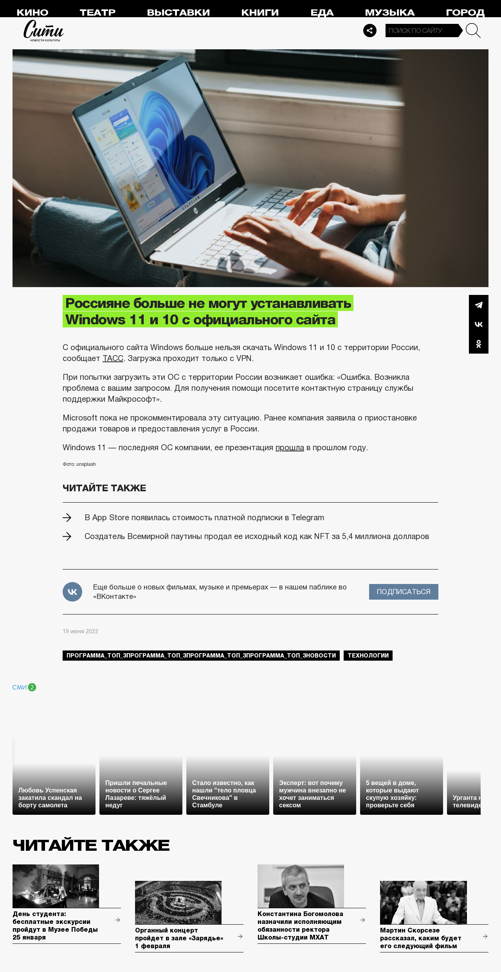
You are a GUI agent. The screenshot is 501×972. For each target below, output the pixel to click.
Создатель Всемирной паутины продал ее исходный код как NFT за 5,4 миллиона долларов (257, 536)
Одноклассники (478, 344)
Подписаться (404, 592)
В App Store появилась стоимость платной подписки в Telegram (204, 517)
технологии (368, 655)
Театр (97, 13)
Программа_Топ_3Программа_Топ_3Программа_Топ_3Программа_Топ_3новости (201, 655)
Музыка (389, 13)
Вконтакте (478, 324)
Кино (32, 13)
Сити (43, 30)
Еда (321, 13)
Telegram (478, 304)
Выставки (178, 13)
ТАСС (113, 358)
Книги (260, 13)
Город (465, 13)
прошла (290, 447)
